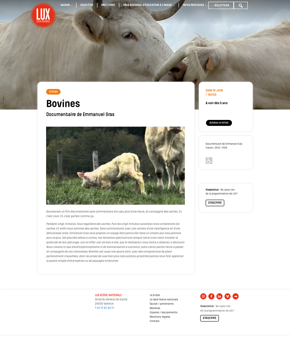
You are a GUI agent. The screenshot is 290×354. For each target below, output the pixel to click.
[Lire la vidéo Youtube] (115, 166)
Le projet (155, 295)
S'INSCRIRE (215, 202)
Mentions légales (160, 317)
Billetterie (221, 5)
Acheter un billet (219, 122)
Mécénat (155, 308)
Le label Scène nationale (164, 299)
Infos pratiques (193, 5)
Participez (108, 5)
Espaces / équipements (164, 312)
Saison (65, 5)
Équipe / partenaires (162, 303)
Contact (155, 321)
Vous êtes (86, 5)
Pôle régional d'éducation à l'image (147, 5)
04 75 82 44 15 (105, 308)
